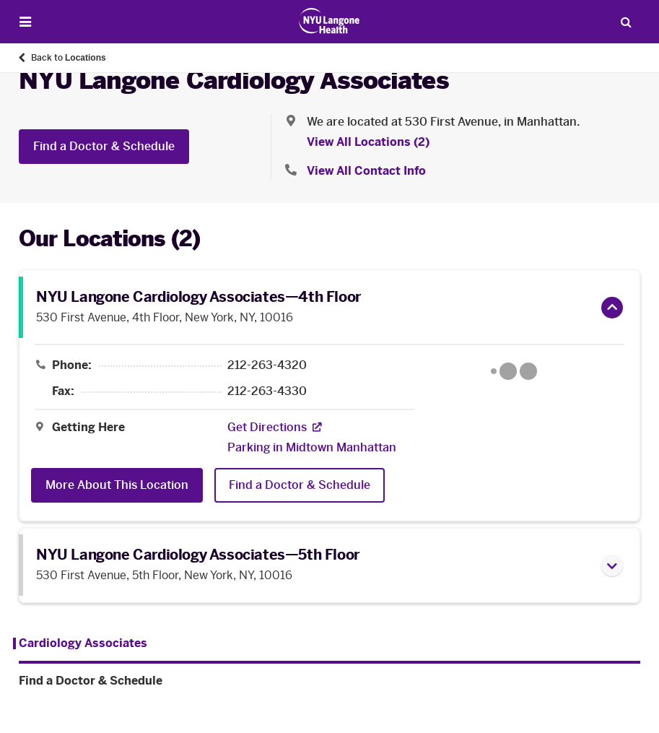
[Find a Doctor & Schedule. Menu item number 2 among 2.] (329, 681)
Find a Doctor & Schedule (104, 146)
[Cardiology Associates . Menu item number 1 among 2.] (80, 643)
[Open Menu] (25, 22)
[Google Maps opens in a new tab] (513, 371)
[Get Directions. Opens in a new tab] (267, 427)
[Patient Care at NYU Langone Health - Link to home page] (329, 21)
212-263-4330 (267, 391)
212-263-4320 (267, 365)
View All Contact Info (366, 171)
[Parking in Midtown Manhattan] (311, 447)
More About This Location (116, 485)
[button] (612, 307)
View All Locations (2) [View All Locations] (368, 142)
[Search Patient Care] (626, 21)
